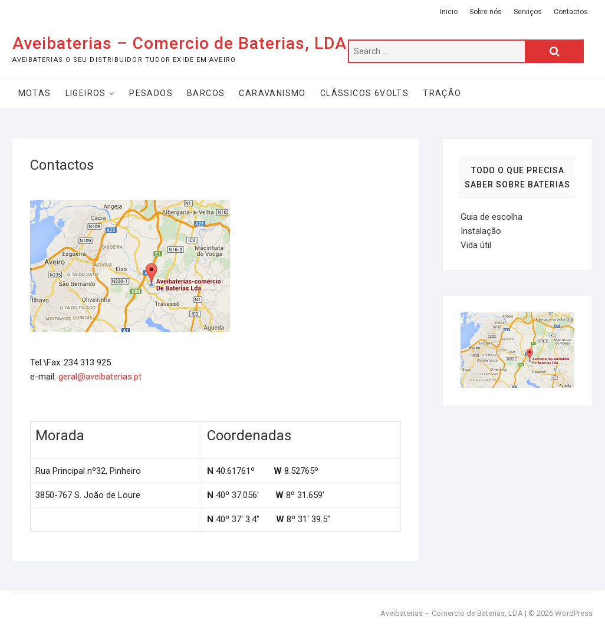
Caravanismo (272, 93)
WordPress (574, 613)
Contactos (571, 12)
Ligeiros (85, 93)
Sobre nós (485, 12)
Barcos (206, 93)
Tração (442, 93)
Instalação (481, 231)
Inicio (449, 12)
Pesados (151, 93)
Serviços (528, 12)
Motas (34, 93)
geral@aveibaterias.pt (100, 376)
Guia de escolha (491, 217)
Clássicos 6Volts (364, 93)
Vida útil (476, 245)
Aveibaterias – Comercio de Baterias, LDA (179, 43)
